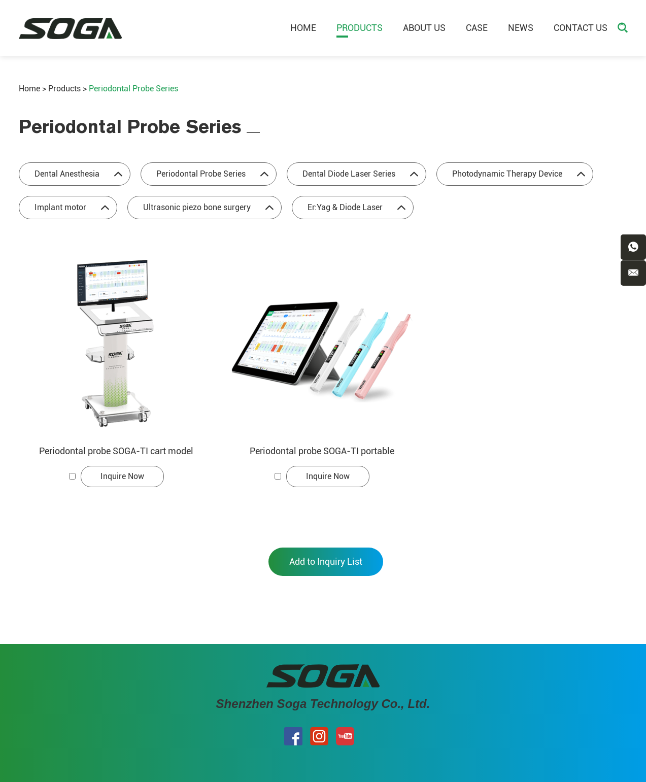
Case (477, 27)
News (520, 27)
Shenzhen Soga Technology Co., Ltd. (323, 703)
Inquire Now (122, 476)
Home (303, 27)
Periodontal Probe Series (133, 88)
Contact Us (580, 27)
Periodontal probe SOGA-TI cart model (116, 451)
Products (359, 27)
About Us (424, 27)
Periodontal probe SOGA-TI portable (322, 451)
